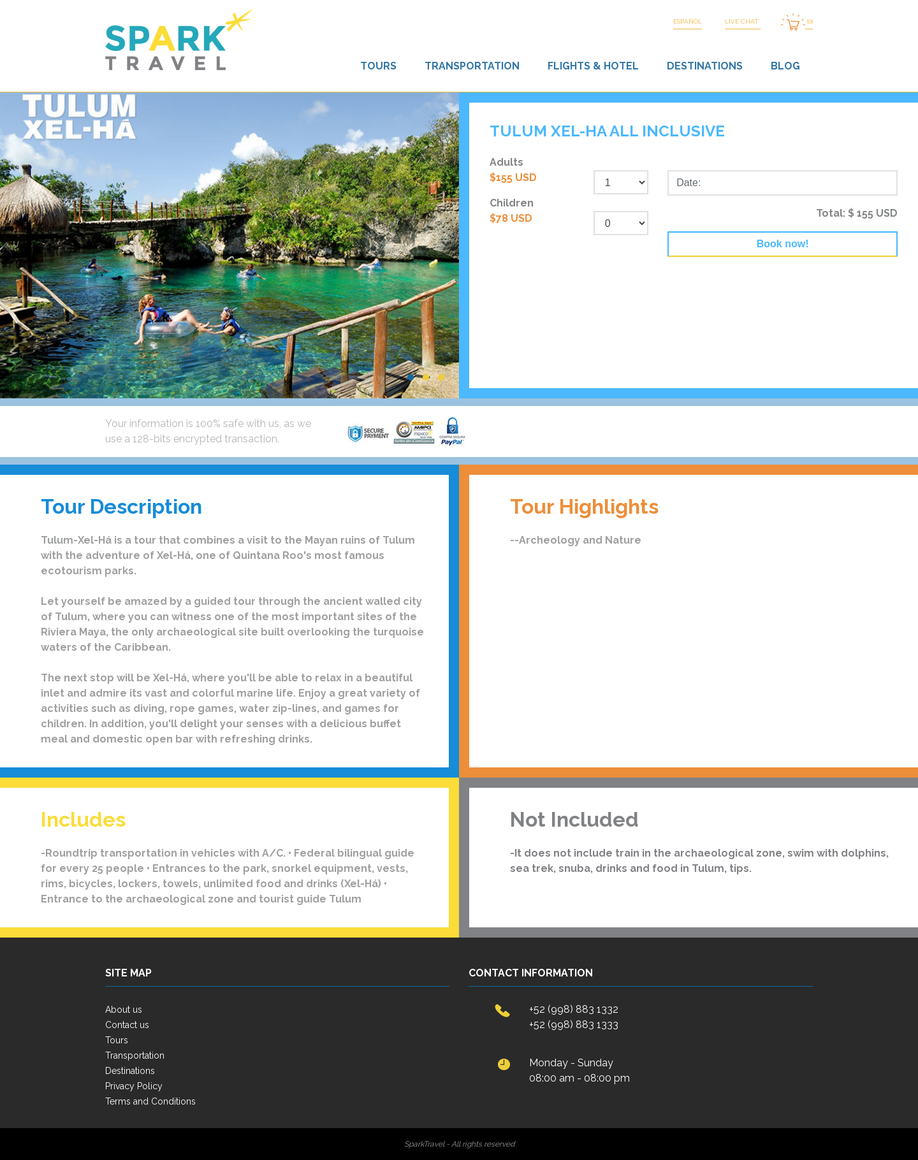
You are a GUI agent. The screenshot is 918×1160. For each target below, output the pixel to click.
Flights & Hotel (593, 66)
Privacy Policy (134, 1086)
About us (123, 1009)
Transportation (472, 66)
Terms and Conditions (150, 1101)
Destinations (705, 66)
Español (687, 21)
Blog (785, 66)
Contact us (127, 1025)
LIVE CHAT (743, 21)
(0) (797, 21)
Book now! (783, 243)
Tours (378, 66)
